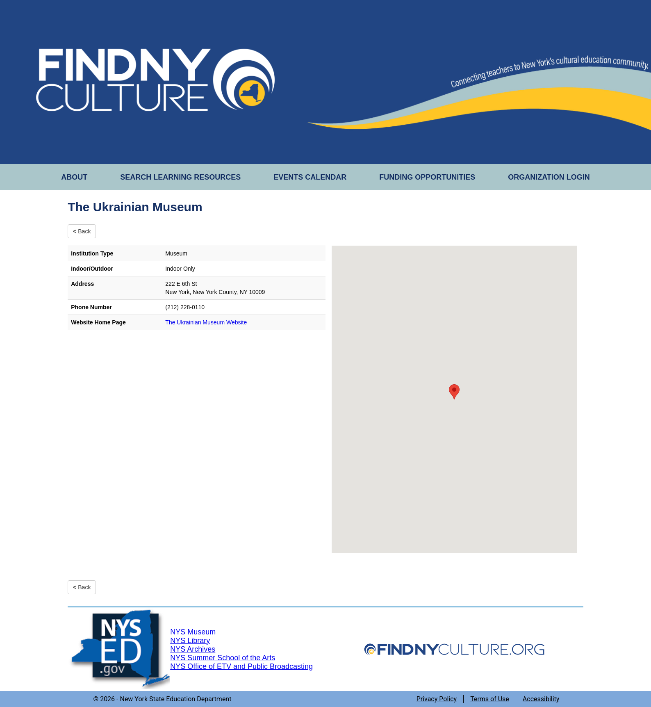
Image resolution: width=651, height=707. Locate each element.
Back (82, 231)
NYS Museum (193, 632)
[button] (454, 391)
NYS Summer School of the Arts (222, 658)
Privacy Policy (437, 699)
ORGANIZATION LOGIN (549, 177)
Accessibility (541, 699)
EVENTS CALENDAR (309, 177)
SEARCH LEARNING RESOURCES (180, 177)
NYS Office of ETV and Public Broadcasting (241, 666)
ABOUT (74, 177)
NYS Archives (192, 649)
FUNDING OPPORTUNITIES (427, 177)
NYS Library (190, 640)
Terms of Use (489, 699)
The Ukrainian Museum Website (206, 322)
